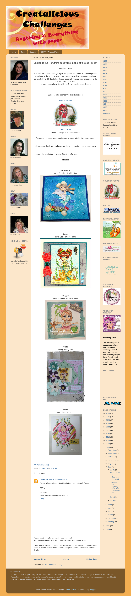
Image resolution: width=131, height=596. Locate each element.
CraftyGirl (44, 480)
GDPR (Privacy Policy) (50, 52)
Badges (33, 52)
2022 (108, 427)
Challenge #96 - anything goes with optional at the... (114, 487)
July (110, 467)
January (111, 522)
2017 (108, 444)
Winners (106, 113)
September (112, 460)
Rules (23, 52)
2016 (108, 447)
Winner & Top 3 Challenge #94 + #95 (115, 476)
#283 (105, 70)
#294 (105, 104)
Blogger (93, 589)
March (110, 515)
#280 (105, 61)
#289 (105, 89)
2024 (108, 420)
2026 (108, 413)
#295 (105, 107)
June (110, 505)
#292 (105, 98)
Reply (42, 499)
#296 (105, 110)
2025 (108, 417)
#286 (105, 79)
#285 (105, 76)
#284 (105, 73)
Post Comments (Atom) (53, 565)
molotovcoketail (73, 589)
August (111, 464)
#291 (105, 95)
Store (62, 130)
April (110, 511)
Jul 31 (112, 470)
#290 (105, 92)
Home (13, 52)
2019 (108, 437)
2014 (108, 529)
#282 (105, 67)
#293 (105, 101)
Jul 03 (112, 500)
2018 (108, 440)
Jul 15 (112, 497)
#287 (105, 82)
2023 (108, 423)
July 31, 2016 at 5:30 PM (57, 480)
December (112, 450)
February (111, 518)
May (110, 508)
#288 (105, 86)
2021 (108, 430)
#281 (105, 64)
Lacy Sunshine (65, 100)
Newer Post (40, 559)
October (111, 457)
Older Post (91, 559)
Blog (69, 130)
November (112, 453)
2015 (108, 526)
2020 (108, 434)
